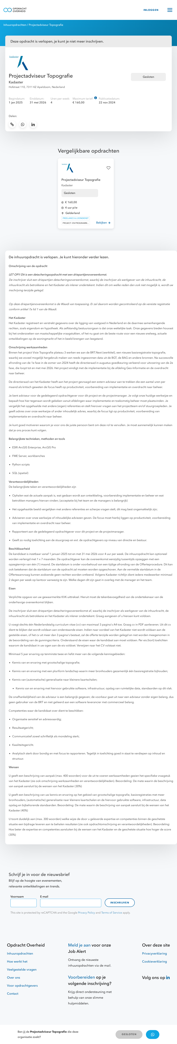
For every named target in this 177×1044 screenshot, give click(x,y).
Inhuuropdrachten (14, 25)
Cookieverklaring (154, 961)
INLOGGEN (150, 10)
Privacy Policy (86, 913)
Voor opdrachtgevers (22, 985)
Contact (12, 994)
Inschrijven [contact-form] (119, 902)
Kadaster (16, 82)
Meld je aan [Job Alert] (79, 945)
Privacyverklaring (154, 953)
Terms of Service (111, 913)
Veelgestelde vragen (21, 969)
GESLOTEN (129, 1034)
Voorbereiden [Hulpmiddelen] (81, 977)
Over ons (13, 977)
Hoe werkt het (17, 961)
